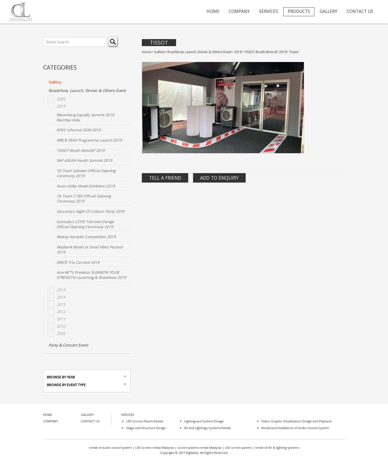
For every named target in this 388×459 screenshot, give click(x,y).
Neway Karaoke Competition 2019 (86, 236)
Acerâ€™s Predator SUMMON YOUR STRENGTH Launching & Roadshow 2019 (91, 275)
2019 (61, 106)
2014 (61, 297)
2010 (61, 326)
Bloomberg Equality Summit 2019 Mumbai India (85, 117)
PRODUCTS (299, 11)
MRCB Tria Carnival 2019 (78, 262)
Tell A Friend (165, 177)
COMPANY (239, 11)
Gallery (55, 82)
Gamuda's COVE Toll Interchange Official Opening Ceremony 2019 (85, 224)
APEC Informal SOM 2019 (79, 129)
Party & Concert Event (68, 345)
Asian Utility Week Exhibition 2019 (86, 186)
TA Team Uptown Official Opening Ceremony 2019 (86, 173)
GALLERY (328, 11)
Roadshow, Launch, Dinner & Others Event (87, 90)
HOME (213, 11)
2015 (61, 289)
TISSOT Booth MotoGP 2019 (81, 150)
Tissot (159, 42)
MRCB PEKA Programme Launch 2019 (89, 140)
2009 (61, 333)
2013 (61, 304)
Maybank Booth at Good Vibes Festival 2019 (90, 249)
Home (146, 52)
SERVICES (268, 11)
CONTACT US (360, 11)
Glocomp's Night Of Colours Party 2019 (90, 211)
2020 (61, 98)
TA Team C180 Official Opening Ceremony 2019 (84, 198)
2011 (61, 318)
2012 (61, 311)
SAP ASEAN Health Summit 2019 (84, 160)
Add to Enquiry (219, 177)
